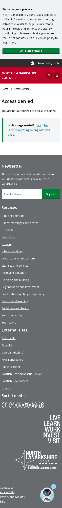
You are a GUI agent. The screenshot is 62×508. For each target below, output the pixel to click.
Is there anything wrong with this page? (29, 132)
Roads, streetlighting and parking (23, 294)
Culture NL (9, 338)
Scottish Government (15, 381)
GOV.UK (6, 388)
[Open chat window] (48, 493)
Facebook (5, 405)
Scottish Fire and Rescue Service (22, 374)
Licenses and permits (15, 265)
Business (7, 230)
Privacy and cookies (12, 497)
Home (5, 88)
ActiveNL (7, 345)
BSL (2, 501)
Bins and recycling (13, 216)
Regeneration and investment (20, 287)
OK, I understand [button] (31, 51)
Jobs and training (12, 251)
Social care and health (15, 308)
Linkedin (33, 405)
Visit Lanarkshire (12, 352)
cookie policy (46, 38)
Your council (9, 322)
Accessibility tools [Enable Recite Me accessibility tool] (48, 63)
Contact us (7, 487)
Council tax (9, 237)
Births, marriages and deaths (20, 223)
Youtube (19, 405)
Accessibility (7, 492)
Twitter (12, 405)
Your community (12, 315)
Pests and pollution (14, 273)
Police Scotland (11, 367)
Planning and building (15, 280)
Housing (7, 244)
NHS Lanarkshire (12, 359)
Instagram (26, 405)
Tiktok (40, 405)
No (46, 125)
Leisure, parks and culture (18, 258)
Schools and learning (15, 301)
